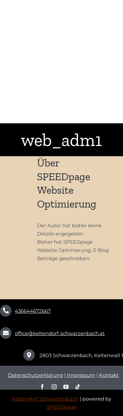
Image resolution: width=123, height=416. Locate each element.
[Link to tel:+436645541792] (5, 310)
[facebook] (42, 386)
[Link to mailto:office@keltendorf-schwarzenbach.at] (5, 333)
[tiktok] (77, 386)
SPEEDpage (61, 407)
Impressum (81, 375)
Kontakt (109, 375)
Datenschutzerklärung (35, 375)
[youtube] (66, 386)
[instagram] (54, 386)
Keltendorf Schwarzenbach (45, 399)
